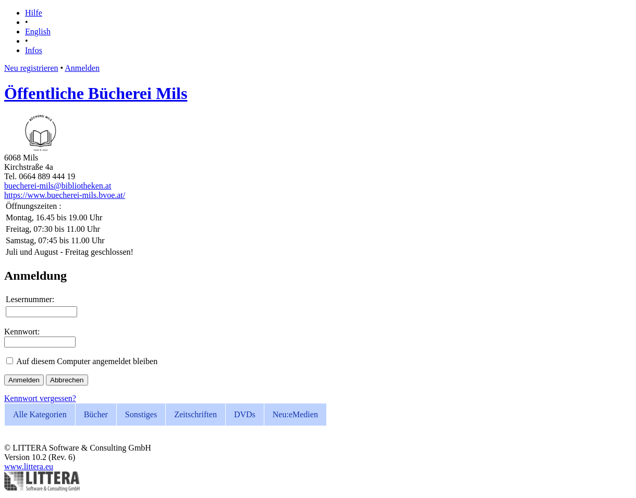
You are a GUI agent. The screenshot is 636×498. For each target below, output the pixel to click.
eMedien (295, 414)
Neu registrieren (31, 68)
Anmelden (82, 68)
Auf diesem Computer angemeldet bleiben (86, 361)
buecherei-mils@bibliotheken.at (57, 185)
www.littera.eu (28, 466)
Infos (33, 50)
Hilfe (33, 12)
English (38, 31)
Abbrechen (66, 380)
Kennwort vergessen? (40, 398)
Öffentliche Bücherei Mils (95, 93)
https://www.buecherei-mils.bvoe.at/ (64, 195)
